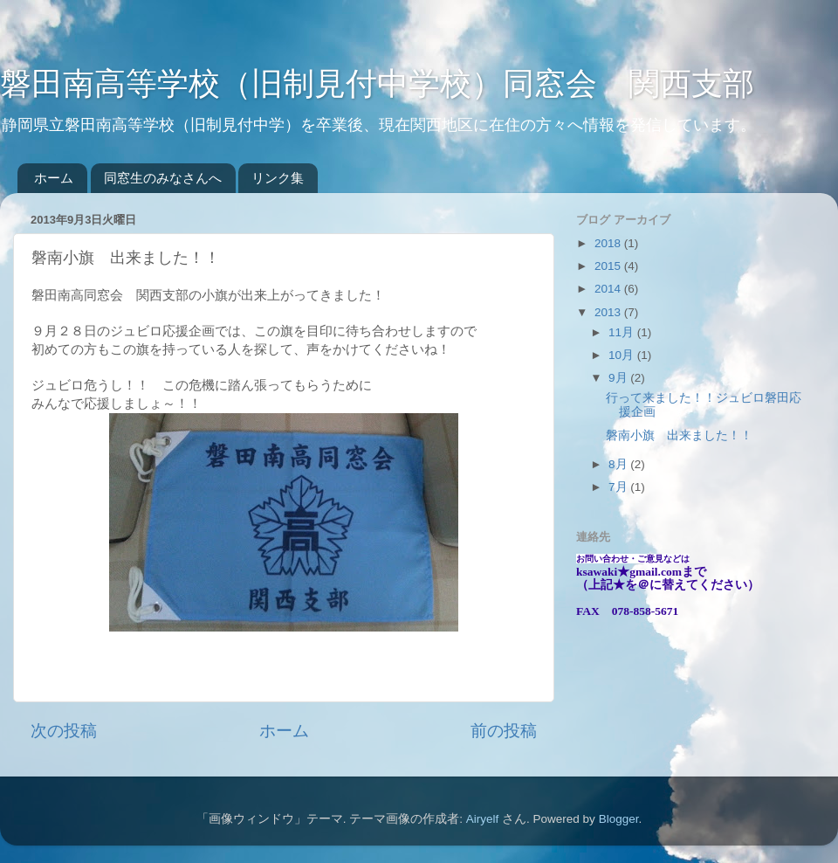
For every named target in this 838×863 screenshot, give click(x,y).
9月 (619, 377)
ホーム (53, 177)
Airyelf (482, 818)
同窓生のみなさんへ (163, 177)
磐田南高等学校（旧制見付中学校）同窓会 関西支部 (377, 83)
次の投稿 (64, 730)
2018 (609, 243)
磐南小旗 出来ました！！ (679, 435)
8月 (619, 464)
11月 (622, 332)
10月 (622, 355)
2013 (609, 312)
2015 (609, 266)
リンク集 (277, 177)
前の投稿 (504, 730)
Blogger (619, 818)
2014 (609, 288)
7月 (619, 487)
